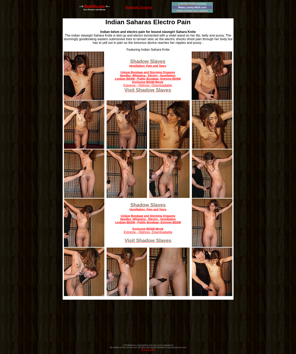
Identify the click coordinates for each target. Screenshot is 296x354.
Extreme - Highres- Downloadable (148, 76)
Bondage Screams (139, 7)
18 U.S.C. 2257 (148, 350)
